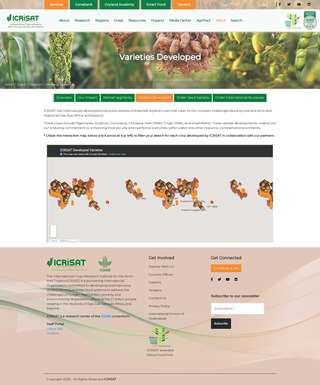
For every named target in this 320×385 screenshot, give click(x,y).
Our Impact (87, 98)
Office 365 (54, 329)
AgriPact (204, 20)
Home (9, 84)
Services (56, 5)
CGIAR (106, 316)
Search (236, 20)
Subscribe (221, 323)
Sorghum (35, 84)
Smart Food (156, 5)
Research (82, 20)
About (64, 20)
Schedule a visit (226, 268)
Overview (64, 98)
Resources (137, 20)
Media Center (180, 20)
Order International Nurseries (239, 98)
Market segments (117, 98)
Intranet (53, 333)
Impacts (157, 20)
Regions (101, 20)
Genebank (83, 5)
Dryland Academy (119, 5)
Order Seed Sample (193, 98)
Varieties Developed (154, 98)
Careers (184, 5)
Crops (118, 20)
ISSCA (221, 20)
